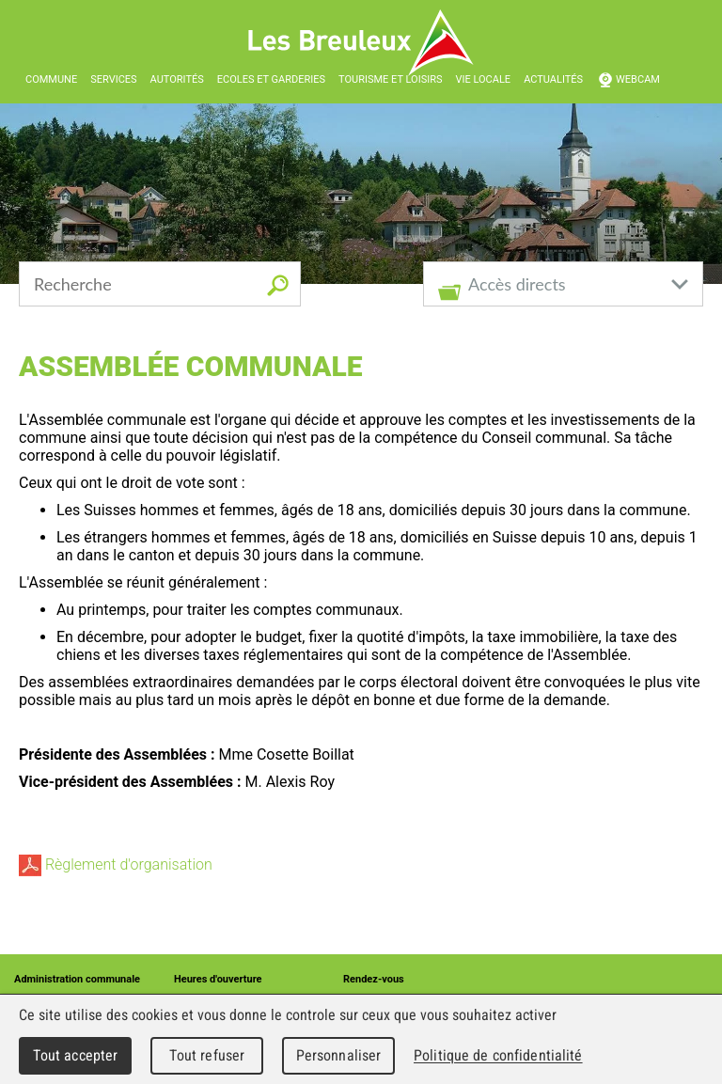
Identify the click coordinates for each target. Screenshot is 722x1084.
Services (113, 79)
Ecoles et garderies (271, 79)
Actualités (553, 79)
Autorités (177, 79)
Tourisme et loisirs (390, 79)
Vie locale (482, 79)
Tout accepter (75, 1055)
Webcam (638, 79)
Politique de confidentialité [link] (498, 1055)
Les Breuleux (361, 42)
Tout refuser (207, 1055)
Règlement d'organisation (115, 864)
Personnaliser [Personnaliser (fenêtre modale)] (339, 1055)
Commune (51, 79)
